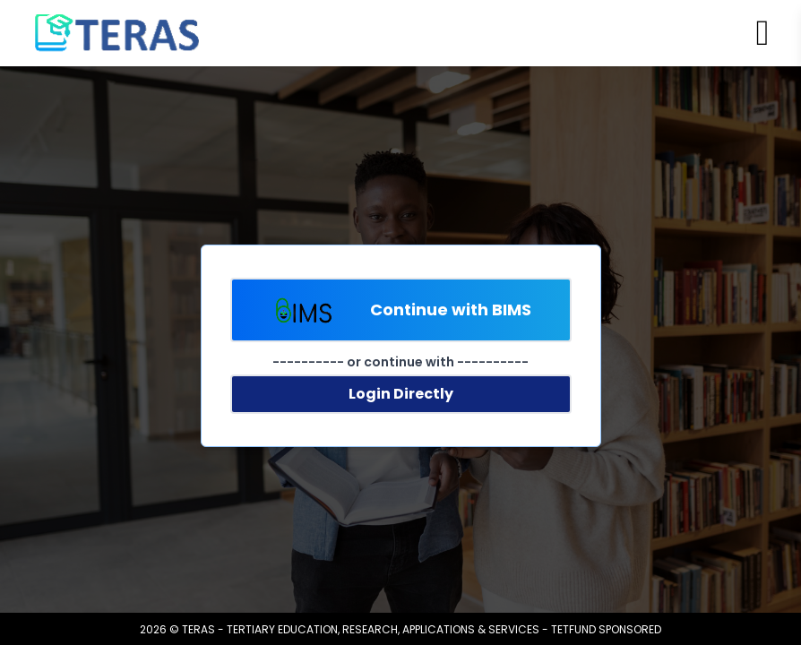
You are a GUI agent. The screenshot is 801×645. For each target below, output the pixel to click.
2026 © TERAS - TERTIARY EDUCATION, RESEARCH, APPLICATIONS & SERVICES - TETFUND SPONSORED (400, 629)
